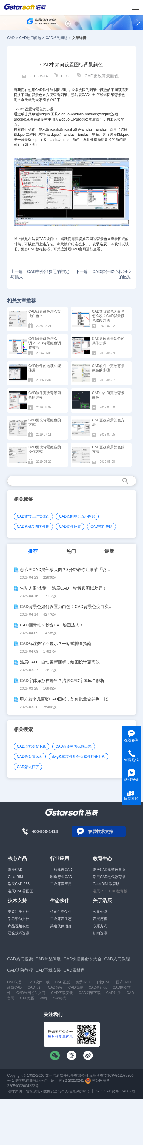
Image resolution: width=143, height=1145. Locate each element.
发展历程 (100, 919)
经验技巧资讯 (18, 933)
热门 (71, 551)
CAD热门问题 (30, 38)
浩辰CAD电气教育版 (109, 877)
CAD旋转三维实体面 (33, 516)
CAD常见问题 (56, 38)
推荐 (33, 551)
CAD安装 (75, 987)
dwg (43, 998)
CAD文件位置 (70, 526)
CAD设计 (34, 987)
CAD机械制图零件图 (33, 526)
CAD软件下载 (38, 982)
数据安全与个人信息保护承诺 (66, 1091)
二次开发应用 (61, 884)
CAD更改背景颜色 (101, 75)
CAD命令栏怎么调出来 (74, 746)
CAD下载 (127, 1091)
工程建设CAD (61, 870)
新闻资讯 (100, 933)
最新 (109, 551)
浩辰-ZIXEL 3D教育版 (110, 891)
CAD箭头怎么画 (29, 756)
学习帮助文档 (18, 919)
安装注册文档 (18, 912)
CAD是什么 (98, 987)
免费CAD (83, 982)
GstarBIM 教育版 (106, 884)
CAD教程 (35, 249)
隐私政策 (33, 1091)
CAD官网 (78, 249)
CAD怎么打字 (28, 767)
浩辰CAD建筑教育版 (109, 870)
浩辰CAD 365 (19, 884)
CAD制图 (14, 982)
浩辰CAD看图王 (20, 891)
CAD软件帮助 (101, 526)
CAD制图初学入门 (30, 993)
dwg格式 (59, 998)
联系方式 (100, 926)
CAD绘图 (27, 998)
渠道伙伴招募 (61, 926)
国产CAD (123, 982)
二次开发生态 (61, 919)
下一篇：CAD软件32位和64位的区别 (103, 274)
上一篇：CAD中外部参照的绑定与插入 (40, 274)
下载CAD (103, 982)
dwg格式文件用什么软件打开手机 (78, 756)
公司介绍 (100, 912)
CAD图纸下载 (89, 993)
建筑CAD (14, 987)
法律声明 (15, 1091)
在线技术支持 (100, 831)
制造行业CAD (61, 877)
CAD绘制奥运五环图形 (77, 516)
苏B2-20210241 (71, 1080)
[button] (68, 23)
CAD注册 (113, 993)
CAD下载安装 (62, 993)
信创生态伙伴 (61, 912)
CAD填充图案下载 (31, 746)
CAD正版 (62, 982)
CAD (11, 38)
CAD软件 (46, 239)
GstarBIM (15, 877)
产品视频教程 (18, 926)
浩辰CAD (15, 870)
